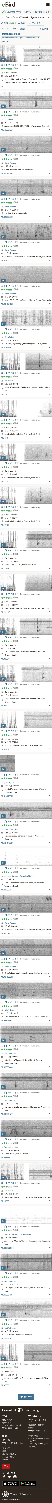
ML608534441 (7, 1067)
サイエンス (34, 1416)
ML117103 (5, 482)
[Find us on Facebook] (4, 1476)
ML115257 (5, 612)
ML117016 (5, 569)
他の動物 (38, 12)
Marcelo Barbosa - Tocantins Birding (19, 876)
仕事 (4, 1451)
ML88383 (5, 706)
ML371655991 (7, 174)
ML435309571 (7, 890)
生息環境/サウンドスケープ (19, 12)
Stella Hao (8, 120)
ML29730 (5, 1201)
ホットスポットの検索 (12, 1425)
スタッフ (6, 1448)
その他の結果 (26, 1397)
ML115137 (5, 86)
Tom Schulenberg (11, 1147)
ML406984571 (7, 1114)
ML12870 (5, 394)
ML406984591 (7, 1295)
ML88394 (5, 659)
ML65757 (5, 749)
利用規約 (32, 1447)
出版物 (31, 1428)
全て (47, 12)
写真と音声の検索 (10, 1428)
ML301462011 (7, 977)
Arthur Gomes (10, 1054)
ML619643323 (7, 796)
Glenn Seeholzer (11, 829)
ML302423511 (7, 260)
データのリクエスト (37, 1431)
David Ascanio (10, 163)
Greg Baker (9, 337)
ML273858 (5, 1158)
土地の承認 (33, 1436)
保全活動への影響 (36, 1425)
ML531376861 (7, 843)
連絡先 (5, 1460)
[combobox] (26, 17)
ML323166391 (7, 217)
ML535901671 (7, 130)
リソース (6, 1440)
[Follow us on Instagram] (15, 1476)
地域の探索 (7, 1423)
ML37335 (5, 1385)
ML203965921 (7, 348)
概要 (4, 1436)
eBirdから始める (9, 1454)
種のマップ (7, 1420)
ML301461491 (7, 304)
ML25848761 (6, 1338)
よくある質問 (8, 1457)
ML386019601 (7, 933)
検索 (4, 1416)
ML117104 (5, 438)
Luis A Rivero (9, 1010)
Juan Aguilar (9, 782)
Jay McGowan (10, 1328)
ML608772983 (7, 1248)
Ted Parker (8, 381)
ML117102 (5, 525)
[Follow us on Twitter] (9, 1476)
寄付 (6, 1466)
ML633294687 (7, 1021)
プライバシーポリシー (38, 1444)
